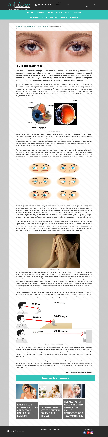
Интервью (30, 12)
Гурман (44, 17)
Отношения (63, 17)
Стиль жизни (77, 12)
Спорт (67, 12)
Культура (50, 12)
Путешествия (34, 17)
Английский (94, 5)
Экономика (40, 12)
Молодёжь (74, 17)
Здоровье (53, 17)
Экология (59, 12)
